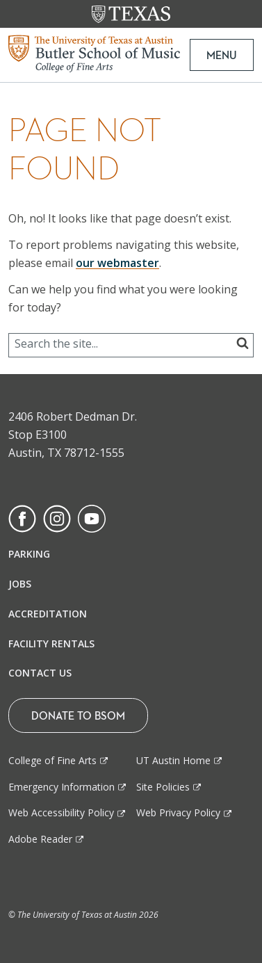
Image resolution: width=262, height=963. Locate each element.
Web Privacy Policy (178, 812)
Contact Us (40, 672)
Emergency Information (61, 786)
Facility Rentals (51, 643)
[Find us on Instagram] (57, 518)
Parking (29, 553)
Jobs (19, 583)
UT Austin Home (173, 760)
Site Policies (163, 786)
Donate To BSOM (78, 715)
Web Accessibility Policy (61, 812)
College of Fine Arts (52, 760)
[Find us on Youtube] (92, 518)
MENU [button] (221, 55)
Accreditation (47, 613)
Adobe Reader (40, 838)
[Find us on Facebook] (22, 518)
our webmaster (117, 262)
